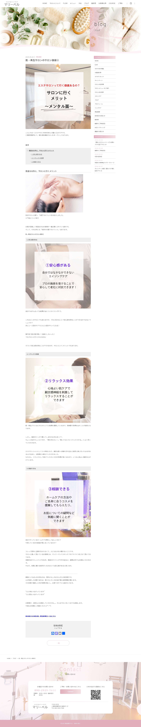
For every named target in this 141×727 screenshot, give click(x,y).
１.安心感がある (36, 154)
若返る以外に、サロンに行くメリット (41, 150)
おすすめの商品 (99, 69)
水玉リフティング (100, 127)
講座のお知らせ (99, 131)
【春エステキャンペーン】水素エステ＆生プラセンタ (105, 142)
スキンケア (98, 96)
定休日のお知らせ (100, 116)
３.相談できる (36, 162)
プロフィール (99, 104)
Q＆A (96, 65)
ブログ (97, 100)
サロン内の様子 (99, 92)
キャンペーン (99, 80)
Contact (70, 692)
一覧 (58, 643)
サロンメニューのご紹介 (102, 88)
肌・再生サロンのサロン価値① (35, 234)
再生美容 (97, 112)
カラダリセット (99, 76)
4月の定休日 (105, 155)
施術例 (97, 119)
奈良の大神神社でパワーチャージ (105, 161)
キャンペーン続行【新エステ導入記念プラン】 (105, 169)
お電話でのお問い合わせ (45, 687)
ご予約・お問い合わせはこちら (70, 687)
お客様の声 (98, 72)
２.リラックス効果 (37, 158)
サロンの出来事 (99, 84)
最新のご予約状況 (100, 123)
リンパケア (98, 108)
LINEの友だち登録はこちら (96, 687)
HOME (8, 658)
